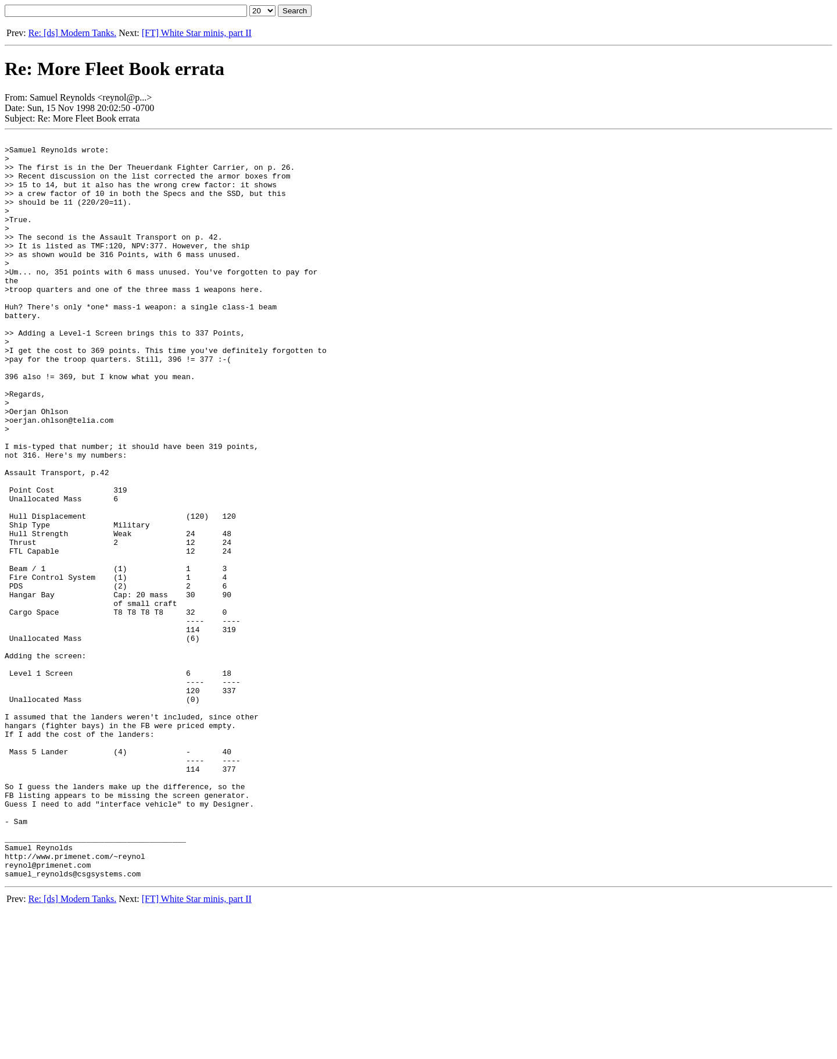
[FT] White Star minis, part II (197, 33)
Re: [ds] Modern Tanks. (72, 33)
